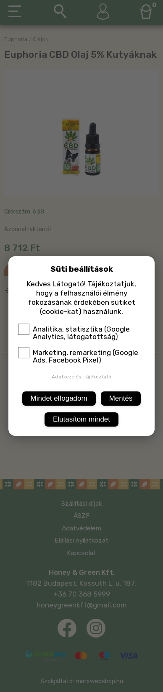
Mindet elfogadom (59, 398)
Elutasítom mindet (81, 419)
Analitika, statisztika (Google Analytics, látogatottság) (74, 332)
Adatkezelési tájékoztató (81, 377)
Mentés (121, 398)
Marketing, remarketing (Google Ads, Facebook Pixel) (78, 356)
